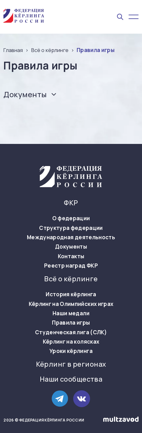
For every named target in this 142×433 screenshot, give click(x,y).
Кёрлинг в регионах (71, 364)
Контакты (71, 256)
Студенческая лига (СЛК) (71, 332)
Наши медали (71, 313)
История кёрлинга (71, 294)
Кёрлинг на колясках (71, 342)
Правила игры (71, 323)
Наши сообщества (71, 379)
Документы (71, 247)
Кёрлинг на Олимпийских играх (71, 304)
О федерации (71, 218)
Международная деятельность (71, 237)
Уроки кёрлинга (71, 351)
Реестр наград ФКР (71, 266)
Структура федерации (71, 228)
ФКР (71, 203)
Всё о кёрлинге (71, 279)
